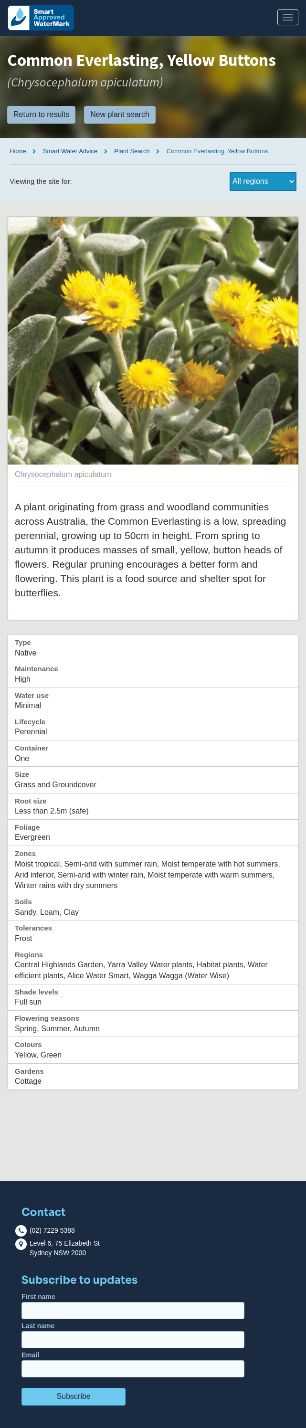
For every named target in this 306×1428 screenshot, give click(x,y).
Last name (132, 1335)
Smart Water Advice (70, 151)
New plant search (119, 114)
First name (132, 1306)
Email (132, 1364)
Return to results (41, 114)
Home (18, 151)
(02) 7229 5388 (52, 1230)
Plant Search (131, 151)
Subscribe (74, 1396)
